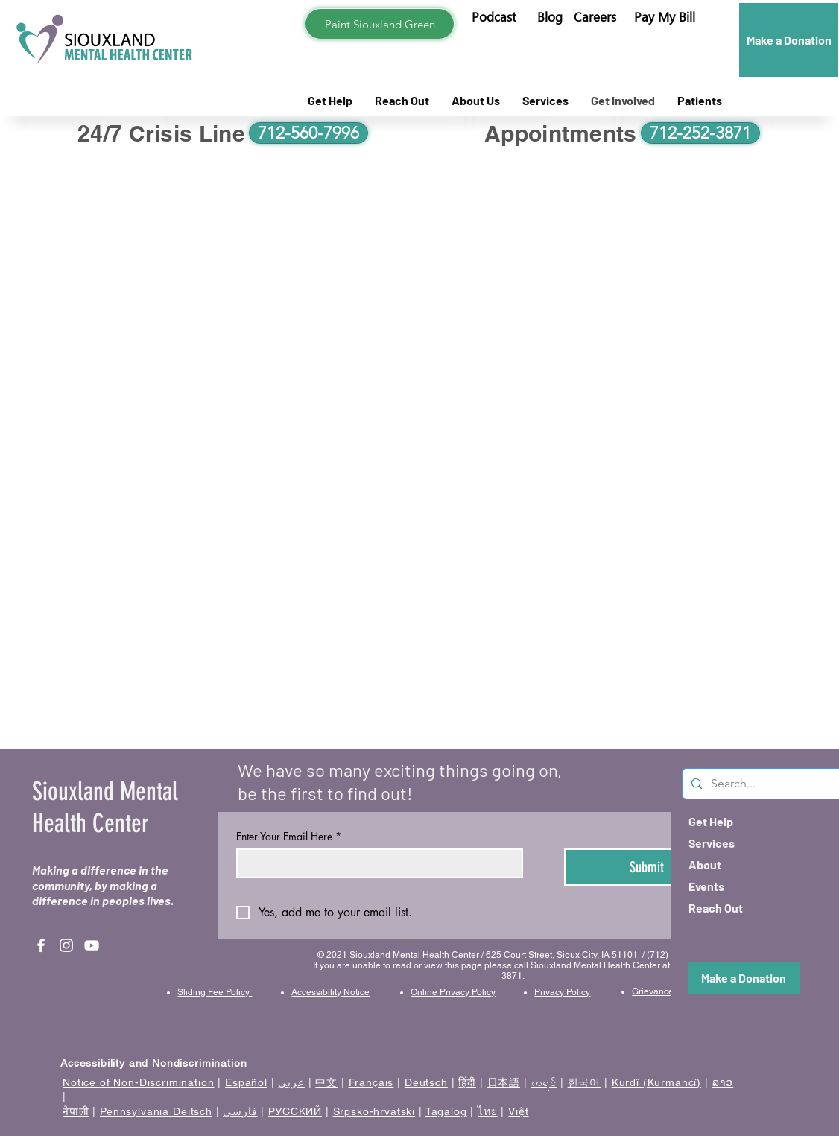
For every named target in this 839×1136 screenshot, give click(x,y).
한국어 (584, 1082)
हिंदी (467, 1082)
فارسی (240, 1111)
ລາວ (723, 1082)
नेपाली (76, 1111)
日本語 (504, 1082)
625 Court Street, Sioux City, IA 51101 (563, 955)
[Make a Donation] (788, 40)
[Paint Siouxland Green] (380, 23)
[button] (664, 17)
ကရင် (544, 1082)
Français (371, 1082)
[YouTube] (92, 945)
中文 (326, 1082)
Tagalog (446, 1111)
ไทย (488, 1111)
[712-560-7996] (308, 133)
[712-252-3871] (700, 133)
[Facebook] (41, 945)
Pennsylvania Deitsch (156, 1111)
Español (246, 1082)
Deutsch (426, 1082)
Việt (518, 1111)
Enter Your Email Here (288, 836)
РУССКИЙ (295, 1111)
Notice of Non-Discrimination (139, 1082)
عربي (291, 1082)
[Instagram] (66, 945)
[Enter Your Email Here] (375, 863)
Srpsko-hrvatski (374, 1111)
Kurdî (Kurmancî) (656, 1082)
